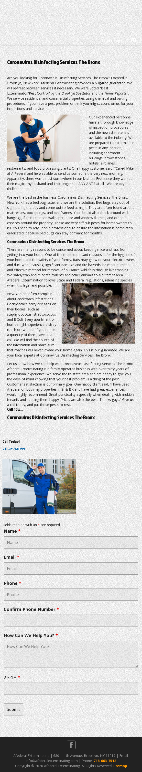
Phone (12, 583)
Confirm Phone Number (31, 609)
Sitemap (119, 765)
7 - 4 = (12, 677)
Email (11, 557)
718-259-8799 (13, 449)
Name (12, 531)
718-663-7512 (105, 760)
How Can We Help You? (31, 635)
